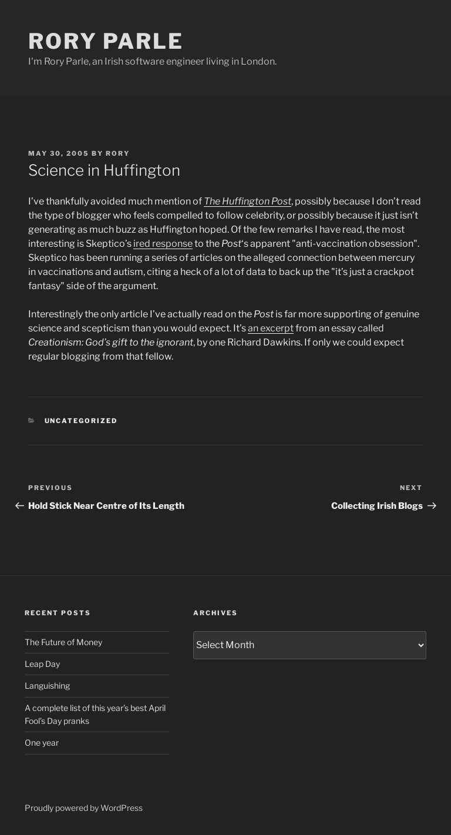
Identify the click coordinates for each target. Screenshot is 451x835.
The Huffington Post (247, 201)
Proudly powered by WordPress (84, 808)
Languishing (47, 685)
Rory (118, 153)
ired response (163, 243)
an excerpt (271, 328)
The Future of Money (63, 642)
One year (42, 742)
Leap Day (42, 664)
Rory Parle (106, 41)
